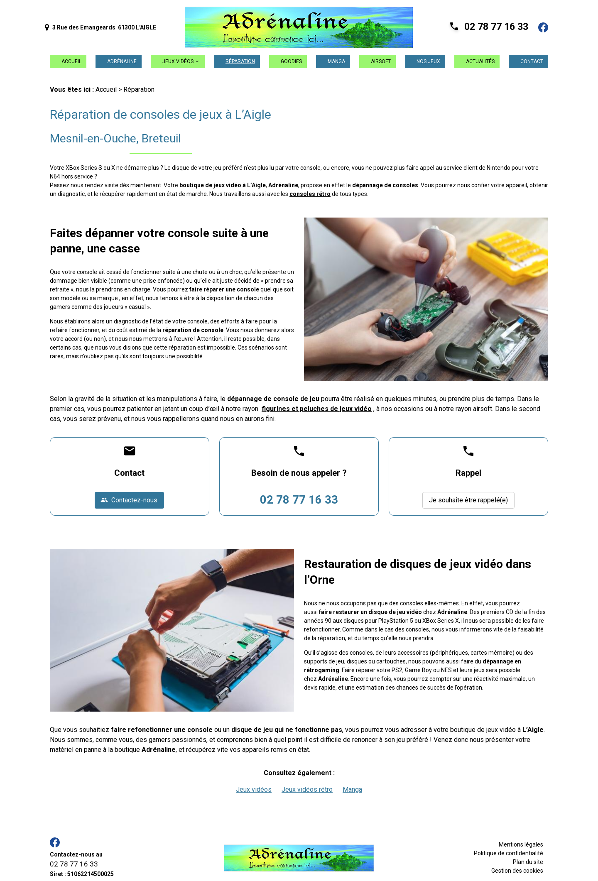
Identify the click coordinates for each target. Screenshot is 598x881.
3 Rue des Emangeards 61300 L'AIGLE (100, 27)
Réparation (240, 61)
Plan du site (528, 862)
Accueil (71, 61)
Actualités (480, 61)
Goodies (291, 61)
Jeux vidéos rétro (307, 789)
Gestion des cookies (517, 870)
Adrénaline (122, 61)
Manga (336, 61)
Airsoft (381, 61)
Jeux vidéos (178, 61)
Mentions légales (521, 844)
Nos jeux (428, 61)
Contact (531, 61)
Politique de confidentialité (508, 853)
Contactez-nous (128, 500)
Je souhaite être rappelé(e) (468, 500)
